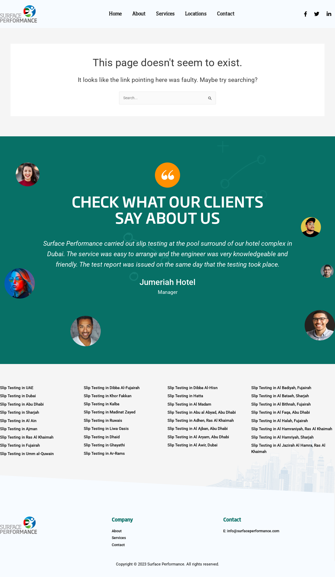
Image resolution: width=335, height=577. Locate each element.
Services (165, 14)
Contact (225, 14)
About (139, 14)
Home (115, 14)
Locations (195, 14)
